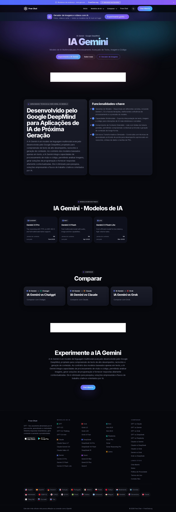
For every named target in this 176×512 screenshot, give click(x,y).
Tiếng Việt (29, 499)
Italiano (88, 490)
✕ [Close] (173, 2)
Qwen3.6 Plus (86, 462)
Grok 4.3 (85, 427)
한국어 (64, 494)
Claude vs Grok (136, 449)
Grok (84, 424)
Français (63, 490)
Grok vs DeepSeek (137, 456)
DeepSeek (86, 440)
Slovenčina (133, 494)
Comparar (111, 8)
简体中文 (43, 494)
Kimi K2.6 (109, 427)
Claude (60, 440)
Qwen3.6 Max (86, 459)
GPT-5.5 (60, 427)
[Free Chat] (30, 8)
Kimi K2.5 (109, 431)
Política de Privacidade (139, 472)
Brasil (75, 494)
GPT (59, 424)
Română (121, 494)
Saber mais (88, 57)
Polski (98, 490)
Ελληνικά (97, 494)
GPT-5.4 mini (61, 435)
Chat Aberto (145, 9)
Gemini (60, 455)
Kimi (108, 424)
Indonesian (30, 494)
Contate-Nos (135, 479)
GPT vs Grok (135, 431)
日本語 (54, 494)
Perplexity (110, 436)
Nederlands (121, 490)
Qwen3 (84, 466)
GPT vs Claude (136, 424)
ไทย (52, 499)
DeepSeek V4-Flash (89, 447)
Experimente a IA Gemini (68, 57)
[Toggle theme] (133, 8)
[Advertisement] (88, 77)
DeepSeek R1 (86, 450)
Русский (42, 499)
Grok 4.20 (85, 431)
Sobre (133, 468)
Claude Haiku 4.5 (63, 450)
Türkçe (109, 490)
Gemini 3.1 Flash (62, 462)
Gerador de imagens (108, 57)
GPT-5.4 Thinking (63, 431)
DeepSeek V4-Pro (88, 443)
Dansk (145, 494)
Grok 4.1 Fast (86, 435)
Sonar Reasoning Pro (113, 447)
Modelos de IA (96, 8)
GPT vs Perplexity (137, 438)
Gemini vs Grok (136, 452)
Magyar (109, 494)
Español (40, 490)
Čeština (85, 494)
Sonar (108, 443)
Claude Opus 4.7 (63, 443)
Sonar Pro (109, 440)
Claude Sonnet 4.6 (63, 447)
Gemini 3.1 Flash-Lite (64, 466)
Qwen (85, 455)
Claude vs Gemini (137, 442)
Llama (109, 452)
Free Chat (124, 9)
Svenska (134, 490)
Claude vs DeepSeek (138, 445)
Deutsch (52, 490)
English (28, 490)
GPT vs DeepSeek (137, 435)
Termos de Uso (136, 475)
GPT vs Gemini (136, 427)
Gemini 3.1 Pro (62, 459)
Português (76, 490)
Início (85, 9)
